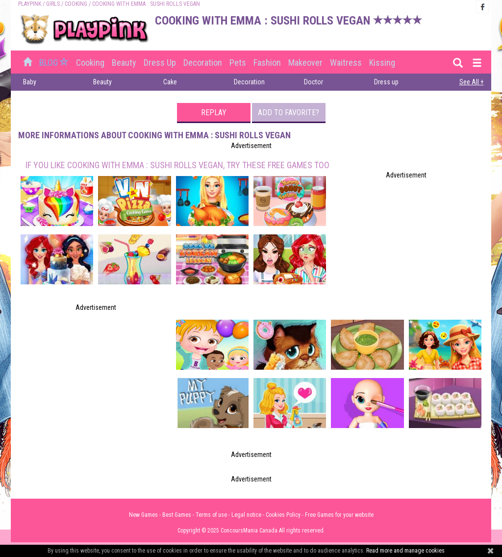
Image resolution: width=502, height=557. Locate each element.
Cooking (76, 3)
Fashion (267, 62)
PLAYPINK (29, 3)
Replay (213, 112)
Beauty (124, 62)
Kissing (382, 62)
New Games (143, 514)
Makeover (305, 62)
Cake (170, 82)
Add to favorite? (288, 112)
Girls (53, 3)
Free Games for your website (339, 514)
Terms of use (211, 514)
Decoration (202, 62)
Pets (237, 62)
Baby (29, 82)
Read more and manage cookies (405, 550)
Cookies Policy (283, 514)
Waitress (346, 62)
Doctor (313, 82)
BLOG (55, 62)
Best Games (176, 514)
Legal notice (246, 514)
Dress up (160, 62)
